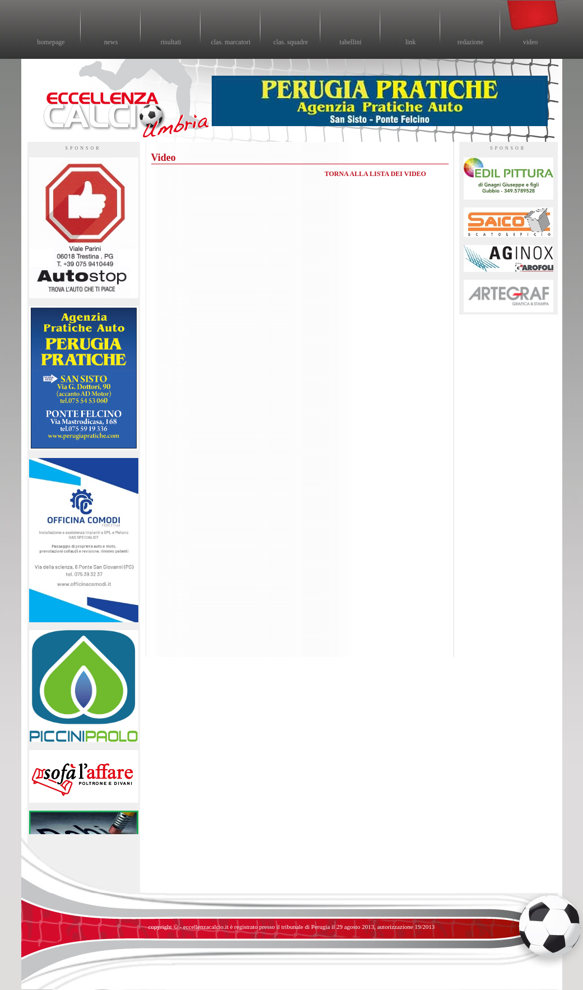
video (530, 42)
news (111, 42)
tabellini (350, 42)
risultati (171, 42)
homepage (50, 42)
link (410, 42)
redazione (471, 42)
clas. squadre (290, 42)
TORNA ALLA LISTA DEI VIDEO (375, 174)
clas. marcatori (231, 42)
